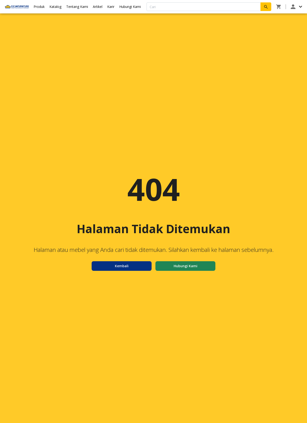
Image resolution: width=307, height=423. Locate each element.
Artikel (97, 6)
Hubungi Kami (130, 6)
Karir (110, 6)
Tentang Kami (77, 6)
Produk (39, 6)
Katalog (55, 6)
